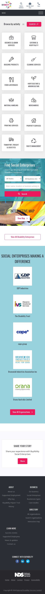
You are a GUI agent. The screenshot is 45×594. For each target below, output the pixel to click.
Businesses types (33, 499)
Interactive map (34, 521)
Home (7, 580)
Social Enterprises (34, 495)
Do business (34, 491)
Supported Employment (11, 495)
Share (22, 460)
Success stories (11, 533)
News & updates (11, 540)
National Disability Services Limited (29, 590)
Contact (20, 580)
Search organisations (34, 518)
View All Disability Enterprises (22, 236)
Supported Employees (11, 536)
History (11, 506)
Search (33, 24)
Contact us (11, 544)
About (13, 580)
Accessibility (35, 580)
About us (11, 491)
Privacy (27, 580)
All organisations (33, 514)
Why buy (11, 499)
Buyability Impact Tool (11, 503)
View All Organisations (23, 411)
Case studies (34, 503)
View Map (22, 218)
